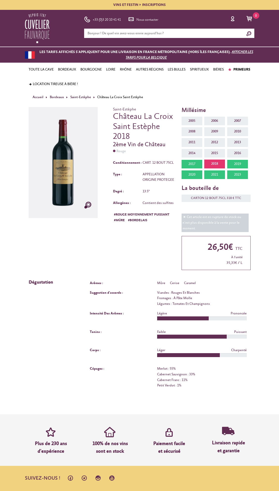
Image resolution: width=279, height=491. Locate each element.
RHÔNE (126, 70)
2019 (237, 164)
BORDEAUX (67, 70)
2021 (214, 175)
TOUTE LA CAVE (41, 70)
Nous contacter (143, 19)
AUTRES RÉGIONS (150, 70)
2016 (237, 153)
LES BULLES (177, 70)
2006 (214, 121)
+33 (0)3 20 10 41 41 (102, 19)
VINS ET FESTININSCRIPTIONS (139, 5)
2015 (214, 153)
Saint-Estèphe (80, 97)
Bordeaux (57, 97)
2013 (237, 142)
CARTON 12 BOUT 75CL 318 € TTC (213, 198)
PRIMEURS (239, 70)
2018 (214, 164)
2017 (191, 164)
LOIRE (110, 70)
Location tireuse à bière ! (53, 84)
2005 (191, 121)
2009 (214, 131)
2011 (191, 142)
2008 (191, 131)
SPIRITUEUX (199, 70)
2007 (237, 121)
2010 (237, 131)
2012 (214, 142)
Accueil (38, 97)
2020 (191, 175)
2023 (237, 175)
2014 (191, 153)
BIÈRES (218, 70)
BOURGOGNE (91, 70)
